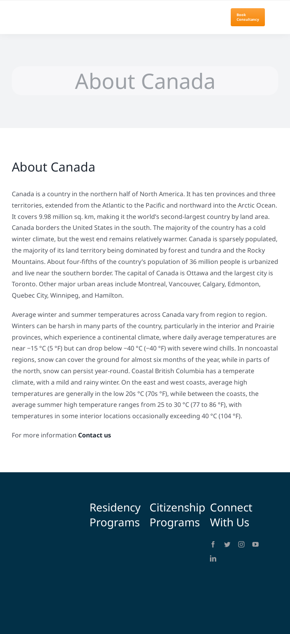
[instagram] (241, 544)
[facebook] (213, 544)
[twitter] (227, 544)
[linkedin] (213, 558)
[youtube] (255, 544)
